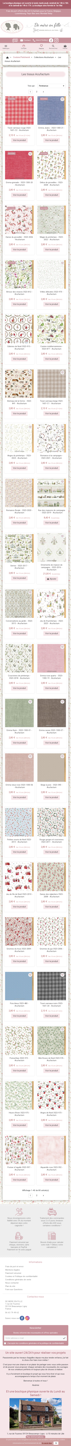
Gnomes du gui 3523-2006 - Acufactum (52, 950)
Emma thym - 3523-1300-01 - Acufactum (19, 731)
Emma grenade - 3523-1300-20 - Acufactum (19, 183)
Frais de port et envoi (14, 1266)
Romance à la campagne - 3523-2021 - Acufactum (51, 456)
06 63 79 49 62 (12, 1312)
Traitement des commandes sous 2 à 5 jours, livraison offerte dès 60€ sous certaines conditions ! (52, 1217)
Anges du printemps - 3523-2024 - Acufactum (19, 456)
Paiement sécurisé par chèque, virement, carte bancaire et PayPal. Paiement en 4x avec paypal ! (19, 1242)
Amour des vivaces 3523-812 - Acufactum (19, 293)
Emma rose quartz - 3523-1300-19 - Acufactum (51, 676)
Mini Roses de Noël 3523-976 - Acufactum (51, 1059)
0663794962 (42, 40)
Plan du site (10, 1286)
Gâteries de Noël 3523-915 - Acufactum (19, 347)
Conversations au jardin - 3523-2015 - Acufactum (19, 622)
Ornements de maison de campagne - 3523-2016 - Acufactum (51, 567)
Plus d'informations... (36, 1437)
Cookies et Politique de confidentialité (21, 1276)
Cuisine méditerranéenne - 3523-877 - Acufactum (51, 347)
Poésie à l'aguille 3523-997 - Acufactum (19, 1168)
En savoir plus (47, 1443)
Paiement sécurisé (13, 1273)
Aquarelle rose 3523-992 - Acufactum (52, 1168)
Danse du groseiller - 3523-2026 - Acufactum (19, 238)
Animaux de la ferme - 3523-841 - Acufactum (19, 402)
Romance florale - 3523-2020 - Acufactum (19, 511)
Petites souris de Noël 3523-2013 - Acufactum (19, 840)
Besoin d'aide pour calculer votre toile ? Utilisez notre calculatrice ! (51, 1240)
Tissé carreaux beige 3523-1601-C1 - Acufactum (51, 402)
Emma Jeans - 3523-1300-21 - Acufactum (51, 129)
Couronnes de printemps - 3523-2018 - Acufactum (19, 676)
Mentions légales (12, 1270)
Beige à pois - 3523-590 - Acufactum (51, 786)
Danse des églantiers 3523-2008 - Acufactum (51, 895)
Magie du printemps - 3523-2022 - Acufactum (51, 238)
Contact (27, 40)
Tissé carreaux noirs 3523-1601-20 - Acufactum (51, 1004)
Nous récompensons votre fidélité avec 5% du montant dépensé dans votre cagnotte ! (19, 1217)
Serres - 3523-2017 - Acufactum (19, 567)
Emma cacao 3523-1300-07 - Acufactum (51, 731)
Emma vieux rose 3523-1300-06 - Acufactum (19, 786)
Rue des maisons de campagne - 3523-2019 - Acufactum (51, 511)
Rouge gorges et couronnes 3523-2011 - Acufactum (52, 840)
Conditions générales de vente (18, 1279)
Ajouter (51, 579)
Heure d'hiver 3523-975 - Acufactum (19, 1114)
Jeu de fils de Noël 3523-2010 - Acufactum (19, 895)
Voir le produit (19, 140)
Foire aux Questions (14, 1289)
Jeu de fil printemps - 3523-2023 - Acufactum (51, 622)
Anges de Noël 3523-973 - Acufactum (51, 1114)
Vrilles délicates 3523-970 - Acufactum (51, 293)
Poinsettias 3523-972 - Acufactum (19, 1059)
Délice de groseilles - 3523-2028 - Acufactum (51, 183)
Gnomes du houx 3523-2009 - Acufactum (19, 950)
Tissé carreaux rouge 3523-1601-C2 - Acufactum (19, 129)
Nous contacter (12, 1283)
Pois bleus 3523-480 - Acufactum (19, 1004)
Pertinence (52, 85)
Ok (56, 1443)
